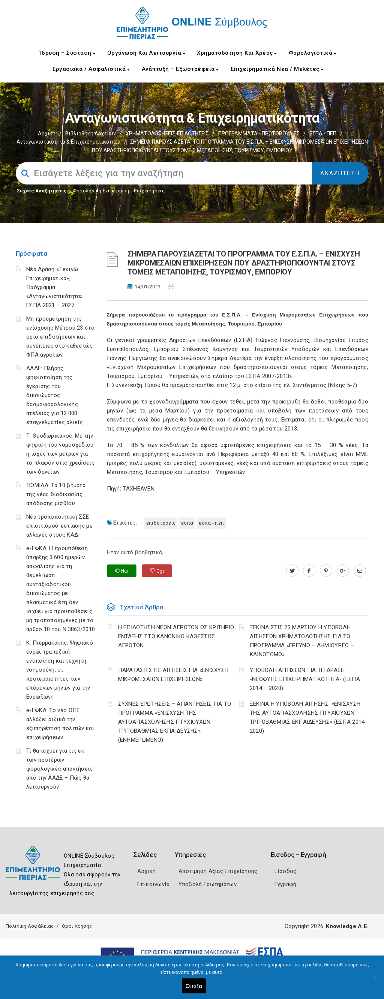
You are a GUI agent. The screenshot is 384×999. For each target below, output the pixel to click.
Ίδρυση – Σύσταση (67, 53)
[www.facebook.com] (309, 570)
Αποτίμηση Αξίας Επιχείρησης (218, 871)
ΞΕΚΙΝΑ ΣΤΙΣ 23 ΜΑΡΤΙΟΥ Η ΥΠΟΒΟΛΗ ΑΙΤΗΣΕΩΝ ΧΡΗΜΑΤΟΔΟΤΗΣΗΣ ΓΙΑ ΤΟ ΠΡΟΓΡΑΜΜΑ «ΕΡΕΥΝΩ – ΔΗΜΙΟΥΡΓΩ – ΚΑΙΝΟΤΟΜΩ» (302, 641)
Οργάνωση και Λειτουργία (146, 53)
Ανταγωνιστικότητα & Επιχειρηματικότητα (68, 142)
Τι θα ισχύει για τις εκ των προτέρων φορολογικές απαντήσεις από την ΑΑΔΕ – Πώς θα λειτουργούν (59, 768)
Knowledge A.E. (347, 926)
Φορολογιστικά (312, 53)
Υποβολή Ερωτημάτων (207, 884)
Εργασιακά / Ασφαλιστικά (91, 69)
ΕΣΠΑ (187, 523)
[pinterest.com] (326, 570)
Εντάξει (194, 986)
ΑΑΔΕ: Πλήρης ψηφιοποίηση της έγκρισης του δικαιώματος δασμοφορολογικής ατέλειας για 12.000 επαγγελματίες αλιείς (54, 395)
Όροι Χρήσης (77, 926)
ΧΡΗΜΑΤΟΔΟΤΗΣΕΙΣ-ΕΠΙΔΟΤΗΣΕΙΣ (167, 133)
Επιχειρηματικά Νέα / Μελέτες (277, 69)
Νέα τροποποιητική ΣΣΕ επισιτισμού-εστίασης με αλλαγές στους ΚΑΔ (59, 525)
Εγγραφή (285, 884)
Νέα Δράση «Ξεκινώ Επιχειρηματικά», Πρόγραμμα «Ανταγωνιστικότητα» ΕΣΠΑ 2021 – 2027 (54, 287)
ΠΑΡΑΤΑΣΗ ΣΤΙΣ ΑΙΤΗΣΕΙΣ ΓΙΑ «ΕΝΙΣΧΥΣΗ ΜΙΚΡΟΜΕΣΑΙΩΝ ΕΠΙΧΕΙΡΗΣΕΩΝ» (173, 674)
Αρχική (47, 133)
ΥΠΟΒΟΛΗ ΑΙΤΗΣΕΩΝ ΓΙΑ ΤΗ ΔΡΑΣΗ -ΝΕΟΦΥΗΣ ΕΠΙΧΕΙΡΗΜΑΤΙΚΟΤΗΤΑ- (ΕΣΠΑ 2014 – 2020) (305, 679)
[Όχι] (374, 981)
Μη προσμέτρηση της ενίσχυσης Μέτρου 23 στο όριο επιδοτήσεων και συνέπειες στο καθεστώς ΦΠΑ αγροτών (60, 336)
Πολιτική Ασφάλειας (30, 926)
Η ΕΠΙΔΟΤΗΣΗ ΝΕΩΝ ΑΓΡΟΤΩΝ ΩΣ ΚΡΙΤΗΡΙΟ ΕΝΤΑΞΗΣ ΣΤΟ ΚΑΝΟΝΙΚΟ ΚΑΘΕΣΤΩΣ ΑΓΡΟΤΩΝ (176, 636)
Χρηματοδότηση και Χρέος (237, 53)
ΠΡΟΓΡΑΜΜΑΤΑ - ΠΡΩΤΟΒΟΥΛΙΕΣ (259, 133)
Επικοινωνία (153, 884)
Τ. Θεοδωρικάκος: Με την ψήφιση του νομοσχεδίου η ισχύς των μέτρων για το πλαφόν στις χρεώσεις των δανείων (60, 453)
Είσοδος (285, 871)
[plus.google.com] (342, 570)
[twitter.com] (292, 570)
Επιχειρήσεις (149, 191)
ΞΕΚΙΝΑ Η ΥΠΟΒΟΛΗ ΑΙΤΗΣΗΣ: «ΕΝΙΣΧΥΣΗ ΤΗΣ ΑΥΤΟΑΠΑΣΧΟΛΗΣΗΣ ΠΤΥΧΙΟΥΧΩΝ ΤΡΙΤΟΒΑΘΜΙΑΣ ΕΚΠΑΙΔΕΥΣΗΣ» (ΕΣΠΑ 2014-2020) (308, 717)
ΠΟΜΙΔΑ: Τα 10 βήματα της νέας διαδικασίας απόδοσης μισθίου (56, 494)
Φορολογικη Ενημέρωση (101, 191)
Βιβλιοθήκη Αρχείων (90, 133)
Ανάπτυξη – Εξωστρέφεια (180, 69)
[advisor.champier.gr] (359, 570)
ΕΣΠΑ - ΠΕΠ (322, 133)
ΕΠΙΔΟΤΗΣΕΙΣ (161, 523)
